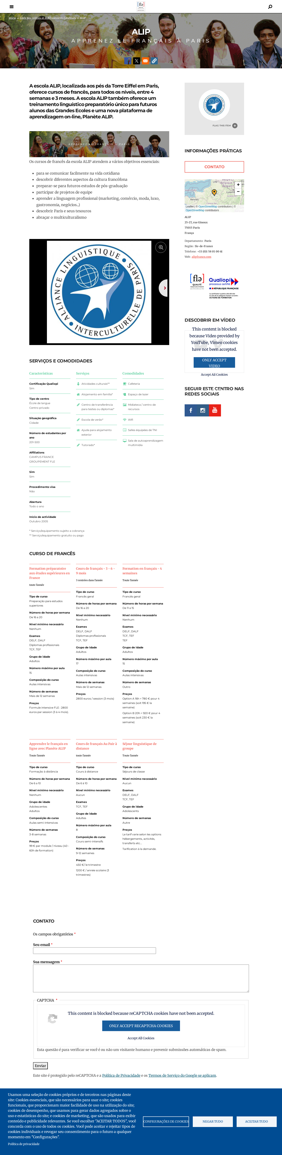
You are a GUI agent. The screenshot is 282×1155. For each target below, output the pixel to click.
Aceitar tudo (256, 1121)
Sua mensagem (46, 975)
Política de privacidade (23, 1144)
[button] (154, 60)
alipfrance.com (201, 256)
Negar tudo (213, 1121)
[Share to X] (136, 60)
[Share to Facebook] (127, 60)
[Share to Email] (145, 60)
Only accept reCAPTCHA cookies (141, 1039)
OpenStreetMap (208, 206)
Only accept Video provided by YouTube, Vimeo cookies (214, 363)
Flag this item (222, 125)
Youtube (215, 410)
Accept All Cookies (141, 1051)
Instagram (203, 410)
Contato (214, 166)
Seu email (41, 958)
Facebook (191, 410)
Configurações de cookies (166, 1121)
